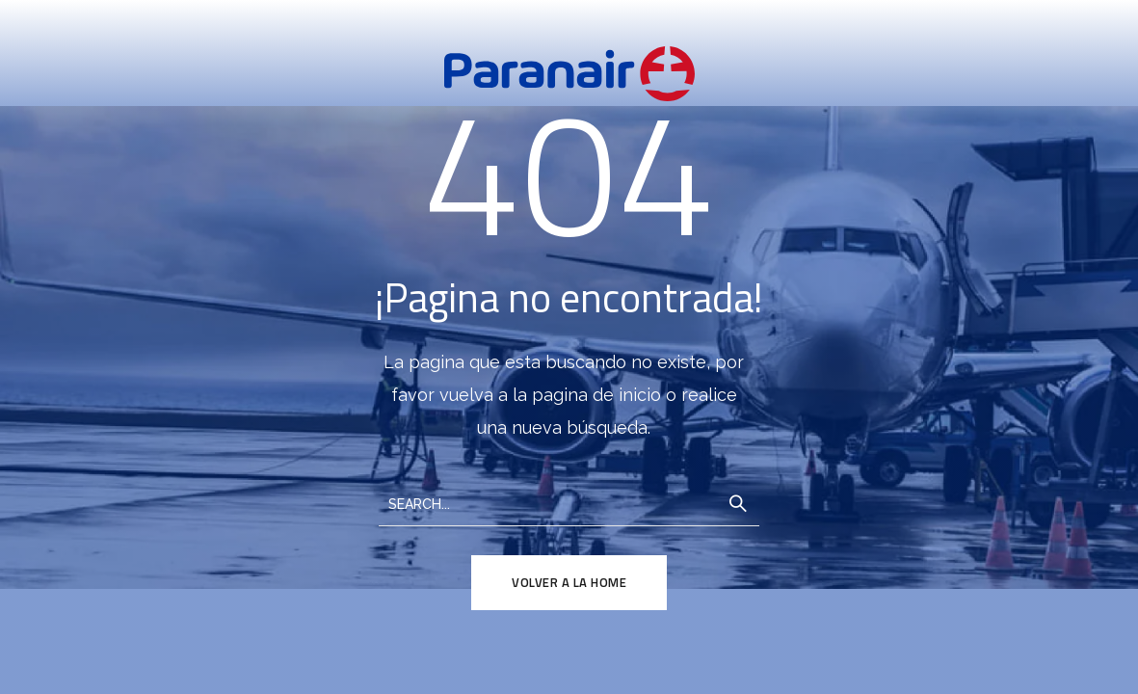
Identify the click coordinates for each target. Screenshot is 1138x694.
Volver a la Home (569, 582)
